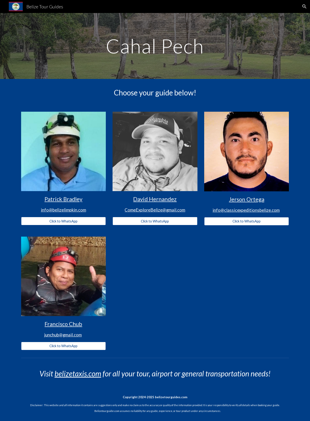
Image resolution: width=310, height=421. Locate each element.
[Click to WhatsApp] (63, 221)
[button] (304, 6)
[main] (155, 46)
